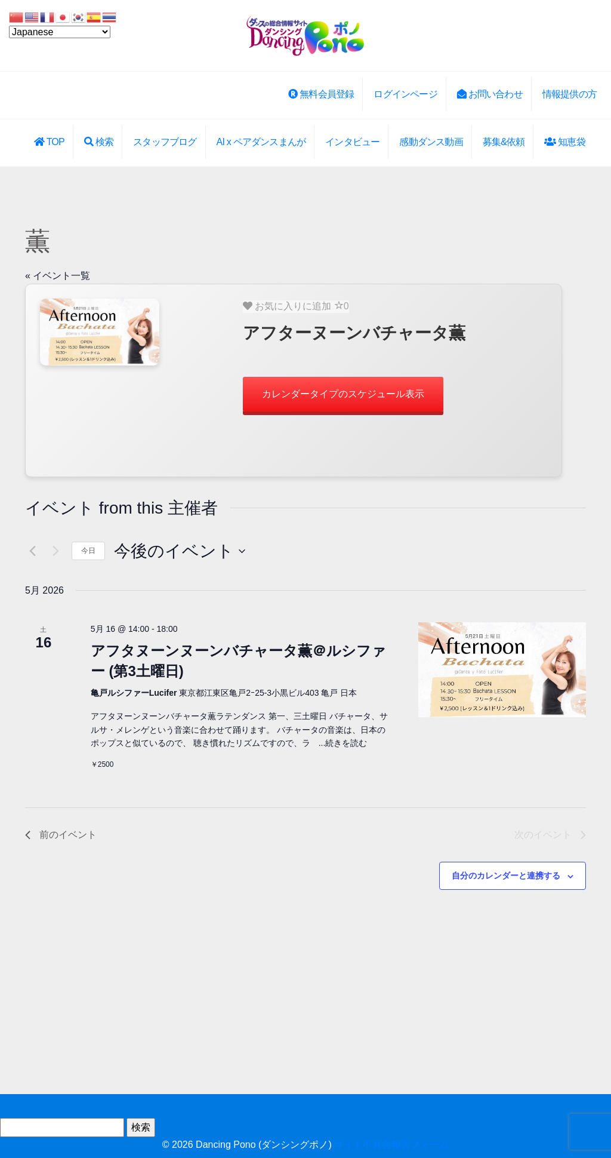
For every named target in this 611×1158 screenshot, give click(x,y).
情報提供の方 (569, 94)
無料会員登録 (321, 94)
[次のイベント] (55, 551)
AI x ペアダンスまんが (261, 142)
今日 (88, 550)
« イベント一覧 (57, 276)
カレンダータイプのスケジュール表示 (343, 394)
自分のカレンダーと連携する (506, 875)
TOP (49, 142)
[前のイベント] (32, 551)
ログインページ (405, 94)
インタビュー (352, 142)
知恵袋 (564, 142)
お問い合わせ (490, 94)
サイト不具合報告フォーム (391, 1144)
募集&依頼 (504, 142)
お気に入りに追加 (296, 305)
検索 (98, 142)
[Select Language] (59, 32)
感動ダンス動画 (430, 142)
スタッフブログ (164, 142)
